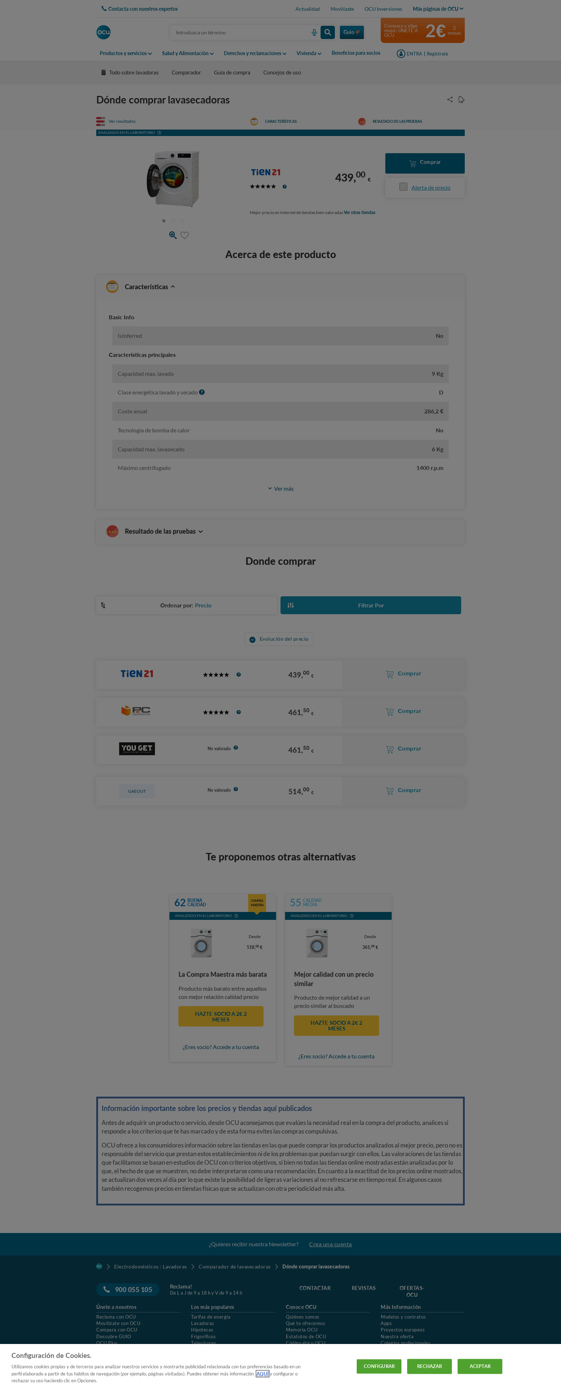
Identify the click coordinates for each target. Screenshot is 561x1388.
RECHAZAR (429, 1366)
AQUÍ (263, 1374)
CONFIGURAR (379, 1366)
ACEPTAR (480, 1366)
